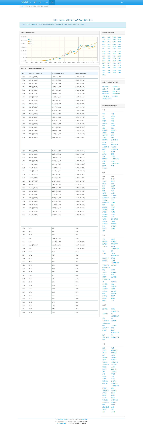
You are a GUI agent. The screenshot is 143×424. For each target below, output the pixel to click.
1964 (103, 72)
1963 (109, 72)
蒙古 (112, 135)
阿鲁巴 (113, 296)
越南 (112, 123)
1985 (119, 58)
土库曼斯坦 (105, 147)
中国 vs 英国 (106, 91)
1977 (119, 63)
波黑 (103, 226)
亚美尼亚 (105, 168)
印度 (112, 132)
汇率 (46, 2)
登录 (122, 2)
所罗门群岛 (105, 337)
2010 (114, 44)
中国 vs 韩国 (116, 93)
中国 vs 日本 (116, 86)
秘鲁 (112, 284)
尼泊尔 (104, 132)
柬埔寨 (113, 125)
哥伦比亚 (113, 286)
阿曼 (112, 154)
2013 (119, 42)
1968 (103, 70)
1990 (114, 56)
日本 (103, 118)
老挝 (103, 128)
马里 (112, 409)
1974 (114, 65)
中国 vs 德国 (116, 89)
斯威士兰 (113, 402)
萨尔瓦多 (105, 296)
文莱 (103, 156)
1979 (109, 63)
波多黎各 (105, 244)
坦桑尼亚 (113, 360)
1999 (109, 51)
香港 (112, 114)
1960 (103, 75)
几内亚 (113, 367)
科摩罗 (104, 388)
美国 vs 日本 (106, 89)
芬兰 (112, 200)
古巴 (112, 300)
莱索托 (113, 378)
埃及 (112, 348)
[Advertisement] (73, 12)
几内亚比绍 (105, 402)
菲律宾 (104, 121)
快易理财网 (26, 2)
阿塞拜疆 (105, 158)
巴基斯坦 (105, 130)
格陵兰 (104, 274)
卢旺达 (104, 393)
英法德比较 (115, 96)
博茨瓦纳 (105, 362)
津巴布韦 (113, 381)
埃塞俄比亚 (114, 383)
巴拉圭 (113, 246)
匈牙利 (113, 188)
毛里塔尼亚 (105, 364)
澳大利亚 (105, 309)
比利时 (113, 179)
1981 (119, 60)
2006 (114, 46)
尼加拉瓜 (105, 246)
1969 (119, 68)
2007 (109, 46)
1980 (103, 63)
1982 (114, 60)
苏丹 (103, 411)
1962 (114, 72)
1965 (119, 70)
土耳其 (113, 193)
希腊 (112, 190)
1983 (109, 60)
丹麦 (112, 216)
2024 (103, 37)
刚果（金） (114, 369)
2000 (103, 51)
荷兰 (103, 205)
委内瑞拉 (105, 241)
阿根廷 (113, 298)
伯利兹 (104, 272)
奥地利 (113, 186)
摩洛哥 (104, 376)
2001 (119, 49)
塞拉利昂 (113, 364)
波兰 (103, 190)
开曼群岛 (113, 293)
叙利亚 (104, 144)
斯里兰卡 (113, 130)
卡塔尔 (113, 156)
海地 (112, 274)
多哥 (103, 374)
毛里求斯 (113, 357)
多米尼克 (105, 260)
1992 (103, 56)
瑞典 (103, 231)
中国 (103, 114)
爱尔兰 (104, 228)
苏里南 (104, 286)
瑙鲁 (103, 339)
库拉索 (113, 289)
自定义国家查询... (107, 98)
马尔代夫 (105, 135)
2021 (119, 37)
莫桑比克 (105, 381)
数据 (52, 2)
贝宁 (103, 371)
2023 (109, 37)
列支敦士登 (105, 202)
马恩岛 (104, 219)
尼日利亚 (113, 371)
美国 (103, 239)
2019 (109, 39)
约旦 (112, 137)
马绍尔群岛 (105, 320)
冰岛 (103, 186)
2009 (119, 44)
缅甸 (112, 128)
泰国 (112, 118)
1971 (109, 68)
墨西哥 (104, 277)
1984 (103, 60)
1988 (103, 58)
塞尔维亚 (105, 221)
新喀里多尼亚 (115, 337)
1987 (109, 58)
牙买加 (104, 253)
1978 (114, 63)
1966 (114, 70)
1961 (119, 72)
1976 (103, 65)
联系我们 (66, 419)
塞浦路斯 (113, 223)
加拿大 (113, 239)
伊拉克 (113, 161)
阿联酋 (104, 166)
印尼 (103, 125)
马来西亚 (105, 123)
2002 (114, 49)
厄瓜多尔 (105, 289)
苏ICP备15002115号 (62, 423)
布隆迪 (104, 378)
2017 (119, 39)
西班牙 (113, 181)
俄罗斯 (104, 193)
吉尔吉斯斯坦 (115, 163)
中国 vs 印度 (116, 91)
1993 (119, 53)
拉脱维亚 (105, 209)
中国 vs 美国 (106, 86)
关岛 (103, 318)
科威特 (104, 161)
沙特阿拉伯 (114, 140)
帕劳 (112, 328)
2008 (103, 46)
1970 (114, 68)
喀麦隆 (113, 374)
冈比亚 (104, 395)
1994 (114, 53)
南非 (103, 348)
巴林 (112, 166)
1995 (109, 53)
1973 (119, 65)
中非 (103, 404)
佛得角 (113, 355)
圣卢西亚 (113, 277)
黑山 (112, 205)
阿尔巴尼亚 (114, 219)
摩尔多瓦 (105, 214)
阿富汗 (104, 149)
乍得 (112, 376)
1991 (109, 56)
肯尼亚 (104, 397)
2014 (114, 42)
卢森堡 (104, 212)
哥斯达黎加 (105, 265)
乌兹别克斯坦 (115, 158)
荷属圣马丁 (114, 244)
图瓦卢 (113, 330)
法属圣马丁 (105, 258)
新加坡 (113, 116)
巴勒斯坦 (105, 140)
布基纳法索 (114, 362)
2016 (103, 42)
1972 (103, 68)
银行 (40, 2)
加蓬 (112, 407)
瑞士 (112, 183)
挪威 (112, 209)
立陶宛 (113, 214)
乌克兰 (113, 221)
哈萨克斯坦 (114, 144)
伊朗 (103, 163)
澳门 (103, 116)
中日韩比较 (105, 96)
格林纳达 (113, 272)
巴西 (103, 293)
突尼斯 (113, 397)
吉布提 (104, 367)
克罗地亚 (113, 198)
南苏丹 (113, 395)
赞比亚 (113, 393)
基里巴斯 (105, 313)
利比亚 (104, 360)
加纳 (103, 355)
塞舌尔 (104, 369)
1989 (119, 56)
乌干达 (113, 411)
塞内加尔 (113, 390)
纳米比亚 (113, 352)
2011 (109, 44)
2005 (119, 46)
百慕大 (113, 270)
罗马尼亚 (113, 195)
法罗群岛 (105, 216)
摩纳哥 (113, 228)
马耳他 (113, 202)
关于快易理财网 (59, 419)
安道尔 (113, 207)
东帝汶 (104, 154)
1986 (114, 58)
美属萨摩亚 (105, 328)
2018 (114, 39)
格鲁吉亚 (113, 147)
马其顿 (113, 212)
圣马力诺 (105, 200)
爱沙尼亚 (113, 226)
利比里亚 (105, 357)
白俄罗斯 (105, 207)
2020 (103, 39)
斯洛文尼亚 (105, 198)
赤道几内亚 (114, 400)
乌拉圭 (113, 253)
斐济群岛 (113, 320)
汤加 (103, 335)
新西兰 (113, 309)
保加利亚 (105, 195)
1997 (119, 51)
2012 (103, 44)
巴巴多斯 (113, 291)
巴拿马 (104, 298)
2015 (109, 42)
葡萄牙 (104, 183)
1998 (114, 51)
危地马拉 (105, 291)
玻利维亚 (113, 241)
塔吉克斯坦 (114, 149)
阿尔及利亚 (114, 350)
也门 (112, 142)
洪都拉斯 (113, 281)
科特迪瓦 (105, 400)
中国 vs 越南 (106, 93)
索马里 (113, 404)
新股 (35, 2)
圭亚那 (113, 260)
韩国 (112, 121)
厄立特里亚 (105, 407)
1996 (103, 53)
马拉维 (104, 409)
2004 (103, 49)
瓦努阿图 (113, 325)
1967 (109, 70)
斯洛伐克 (105, 223)
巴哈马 (104, 300)
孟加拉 (104, 137)
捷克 (103, 188)
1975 (109, 65)
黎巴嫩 (104, 142)
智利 (103, 251)
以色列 (113, 151)
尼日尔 (104, 352)
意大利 (104, 181)
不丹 (103, 151)
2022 (114, 37)
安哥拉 (104, 350)
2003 (109, 49)
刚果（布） (105, 383)
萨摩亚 (104, 330)
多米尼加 (105, 284)
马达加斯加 (105, 390)
